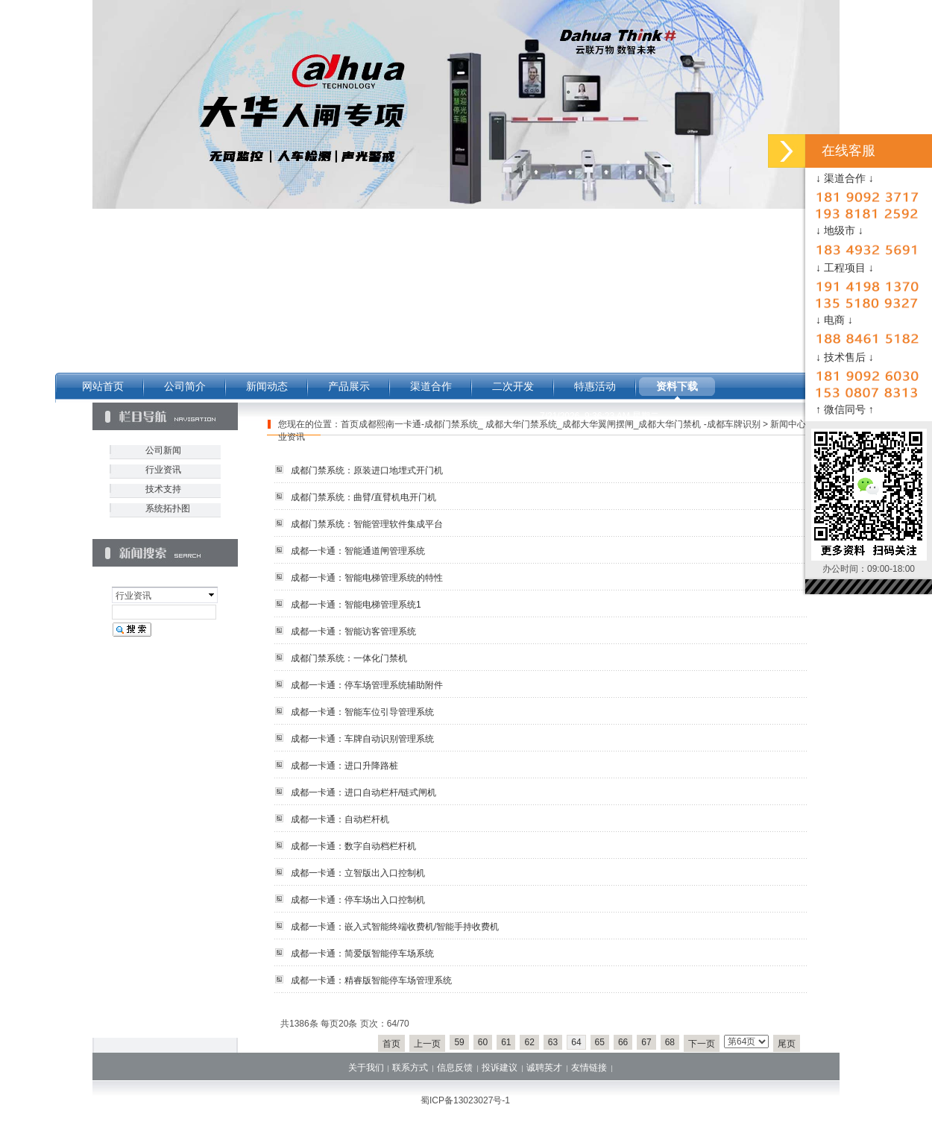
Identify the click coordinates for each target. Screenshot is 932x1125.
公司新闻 (163, 450)
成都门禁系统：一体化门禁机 (349, 658)
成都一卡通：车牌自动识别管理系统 (362, 739)
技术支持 (163, 489)
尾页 (787, 1044)
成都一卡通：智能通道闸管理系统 (358, 551)
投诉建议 (499, 1067)
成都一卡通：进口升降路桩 (344, 765)
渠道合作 (431, 386)
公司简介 (185, 386)
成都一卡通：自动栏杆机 (340, 819)
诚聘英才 (544, 1067)
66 (623, 1042)
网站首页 (103, 386)
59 (459, 1042)
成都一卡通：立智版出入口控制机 (358, 873)
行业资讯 (163, 469)
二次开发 (513, 386)
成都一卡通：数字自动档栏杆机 (353, 846)
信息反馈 (455, 1067)
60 (483, 1042)
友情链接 (589, 1067)
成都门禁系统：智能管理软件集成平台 (367, 524)
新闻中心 (788, 424)
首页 (391, 1044)
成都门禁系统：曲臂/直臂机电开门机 (363, 497)
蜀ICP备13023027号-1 (465, 1100)
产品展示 (349, 386)
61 (506, 1042)
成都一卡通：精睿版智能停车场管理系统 (371, 980)
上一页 (427, 1044)
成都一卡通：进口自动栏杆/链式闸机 (363, 792)
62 (529, 1042)
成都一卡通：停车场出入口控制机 (358, 900)
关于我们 (366, 1067)
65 (600, 1042)
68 (670, 1042)
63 (553, 1042)
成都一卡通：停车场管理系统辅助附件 (367, 685)
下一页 (701, 1044)
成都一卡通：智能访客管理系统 (353, 631)
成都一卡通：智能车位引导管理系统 (362, 712)
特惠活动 (595, 386)
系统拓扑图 (167, 508)
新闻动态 (267, 386)
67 (646, 1042)
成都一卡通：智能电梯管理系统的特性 (367, 578)
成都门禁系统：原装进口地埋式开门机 (367, 470)
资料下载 (677, 386)
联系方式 (410, 1067)
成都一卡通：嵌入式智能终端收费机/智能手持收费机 (395, 926)
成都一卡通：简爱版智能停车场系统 (362, 953)
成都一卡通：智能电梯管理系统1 (356, 604)
